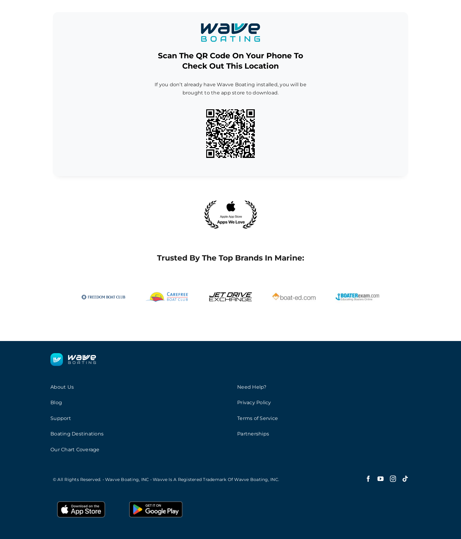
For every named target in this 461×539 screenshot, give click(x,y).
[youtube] (380, 479)
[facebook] (368, 479)
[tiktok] (405, 479)
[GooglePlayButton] (156, 500)
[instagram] (393, 479)
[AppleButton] (81, 500)
